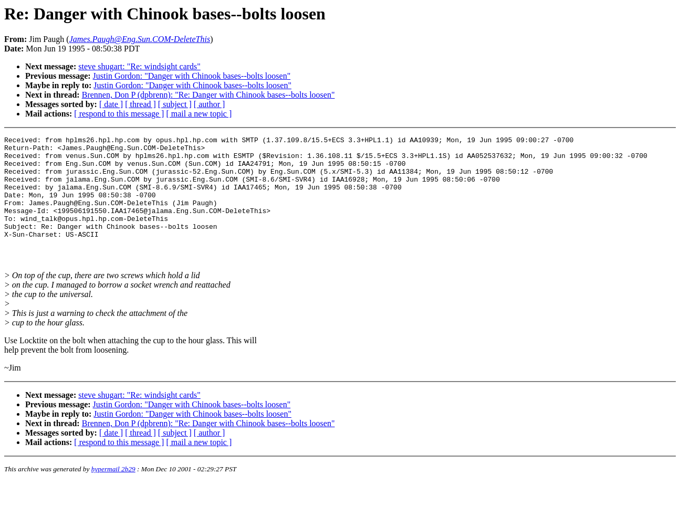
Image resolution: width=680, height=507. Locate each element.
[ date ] (111, 104)
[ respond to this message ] (119, 113)
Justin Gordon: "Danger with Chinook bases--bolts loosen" (192, 75)
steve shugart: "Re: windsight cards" (139, 66)
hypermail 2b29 (113, 494)
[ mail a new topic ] (199, 113)
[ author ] (209, 104)
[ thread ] (140, 104)
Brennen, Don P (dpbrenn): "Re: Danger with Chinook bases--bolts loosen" (208, 94)
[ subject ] (175, 104)
